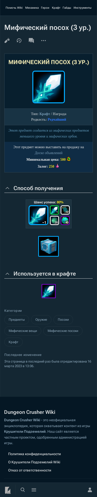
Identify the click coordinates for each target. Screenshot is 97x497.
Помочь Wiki (14, 7)
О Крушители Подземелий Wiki (34, 462)
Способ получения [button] (38, 188)
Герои (45, 7)
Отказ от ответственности (29, 470)
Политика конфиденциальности (34, 454)
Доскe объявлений (48, 153)
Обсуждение (31, 40)
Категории (13, 311)
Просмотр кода (6, 40)
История (19, 40)
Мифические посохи (63, 331)
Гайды (67, 7)
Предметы (17, 319)
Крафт (56, 7)
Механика (32, 7)
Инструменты (82, 7)
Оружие (41, 319)
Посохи (63, 319)
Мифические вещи (23, 331)
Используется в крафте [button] (44, 273)
